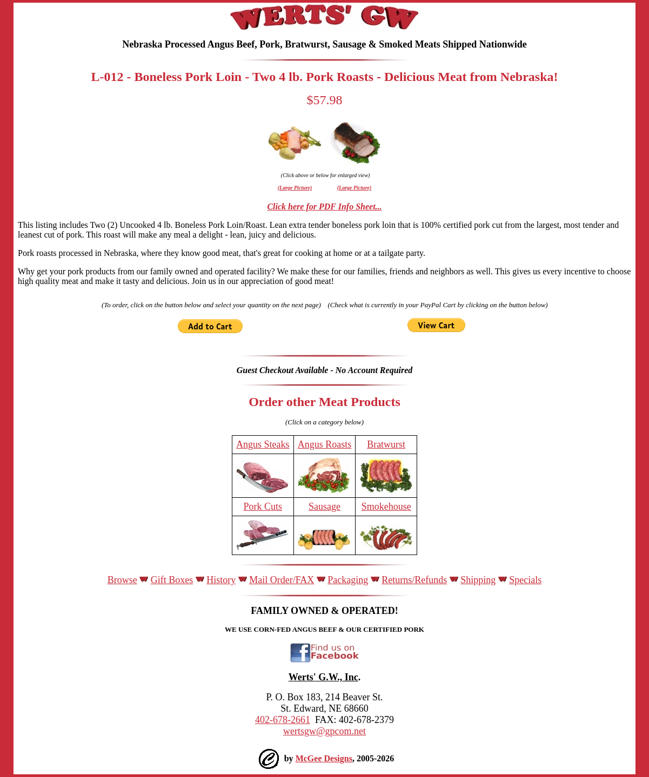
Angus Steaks (263, 444)
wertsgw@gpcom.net (324, 731)
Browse (122, 580)
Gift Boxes (172, 580)
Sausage (324, 506)
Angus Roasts (325, 444)
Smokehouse (386, 506)
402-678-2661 (282, 719)
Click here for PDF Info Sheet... (324, 206)
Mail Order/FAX (281, 580)
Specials (525, 580)
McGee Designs (324, 758)
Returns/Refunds (414, 580)
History (221, 580)
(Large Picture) (295, 188)
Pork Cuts (263, 506)
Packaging (347, 580)
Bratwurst (386, 444)
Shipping (478, 580)
